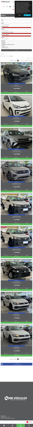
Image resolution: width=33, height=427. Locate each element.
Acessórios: (3, 40)
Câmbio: (2, 37)
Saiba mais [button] (26, 12)
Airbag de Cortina (4, 47)
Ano (7, 56)
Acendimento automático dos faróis (7, 44)
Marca (1, 56)
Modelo (2, 23)
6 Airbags (3, 43)
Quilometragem (11, 56)
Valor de (7, 32)
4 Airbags (3, 42)
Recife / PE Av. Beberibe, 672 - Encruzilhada (11, 364)
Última (31, 60)
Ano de (4, 26)
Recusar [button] (19, 15)
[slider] (1, 27)
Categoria (3, 29)
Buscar (16, 50)
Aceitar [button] (27, 15)
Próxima (27, 60)
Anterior (15, 60)
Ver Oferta (16, 83)
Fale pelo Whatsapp (16, 93)
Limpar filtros (16, 18)
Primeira (11, 60)
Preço (4, 56)
